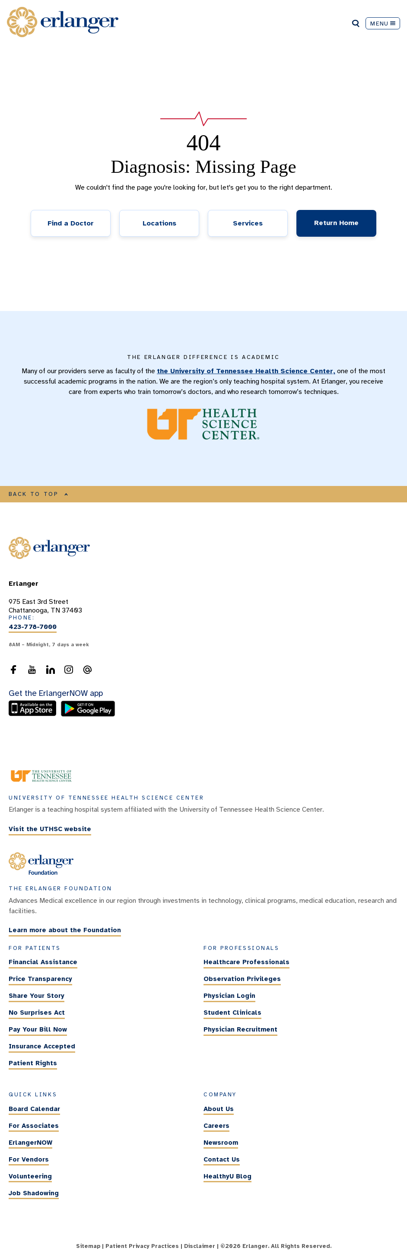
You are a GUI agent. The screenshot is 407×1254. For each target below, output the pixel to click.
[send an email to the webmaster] (87, 672)
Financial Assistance (43, 962)
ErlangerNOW (30, 1142)
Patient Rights (33, 1063)
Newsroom (221, 1142)
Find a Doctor (71, 223)
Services (248, 223)
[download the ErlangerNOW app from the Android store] (87, 714)
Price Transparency (40, 979)
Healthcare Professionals (246, 962)
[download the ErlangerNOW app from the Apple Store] (34, 714)
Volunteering (30, 1176)
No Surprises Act (37, 1012)
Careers (216, 1126)
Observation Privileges (242, 979)
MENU (382, 23)
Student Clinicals (232, 1012)
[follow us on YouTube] (32, 672)
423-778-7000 (33, 627)
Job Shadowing (34, 1193)
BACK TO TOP (38, 494)
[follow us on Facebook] (13, 672)
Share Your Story (36, 996)
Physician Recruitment (240, 1029)
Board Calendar (34, 1109)
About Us (219, 1109)
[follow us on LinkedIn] (50, 672)
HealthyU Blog (227, 1176)
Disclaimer (199, 1246)
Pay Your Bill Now (38, 1029)
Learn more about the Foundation (65, 930)
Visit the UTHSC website (50, 829)
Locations (159, 223)
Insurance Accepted (42, 1046)
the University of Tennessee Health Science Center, (246, 371)
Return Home (336, 223)
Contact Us (222, 1159)
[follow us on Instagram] (68, 672)
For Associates (34, 1126)
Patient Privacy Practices (142, 1246)
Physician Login (229, 996)
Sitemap (88, 1246)
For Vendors (29, 1159)
